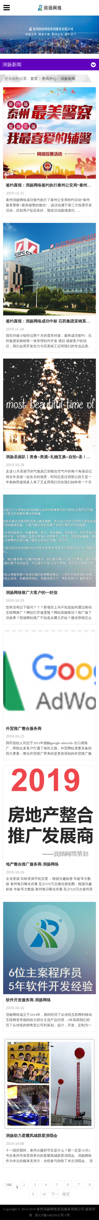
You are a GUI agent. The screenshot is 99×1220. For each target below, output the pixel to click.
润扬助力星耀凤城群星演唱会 (31, 1135)
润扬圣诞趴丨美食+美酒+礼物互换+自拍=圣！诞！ (50, 457)
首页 (34, 78)
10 (44, 1194)
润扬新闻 (67, 78)
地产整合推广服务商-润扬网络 (32, 864)
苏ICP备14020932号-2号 (52, 1215)
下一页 (55, 1195)
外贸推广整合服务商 (23, 728)
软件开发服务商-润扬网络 (28, 1000)
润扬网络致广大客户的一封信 (31, 592)
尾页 (66, 1194)
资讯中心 (49, 78)
